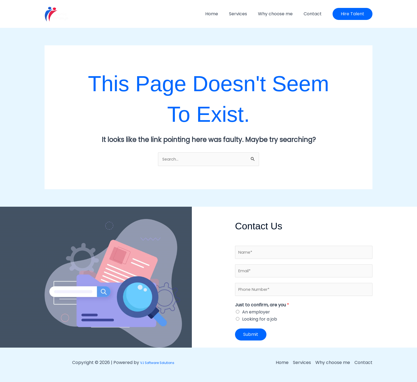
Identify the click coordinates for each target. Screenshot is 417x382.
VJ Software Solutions (157, 366)
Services (243, 14)
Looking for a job (259, 323)
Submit (250, 339)
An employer (256, 316)
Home (219, 14)
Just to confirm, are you (262, 309)
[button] (352, 14)
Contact (314, 14)
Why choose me (278, 14)
